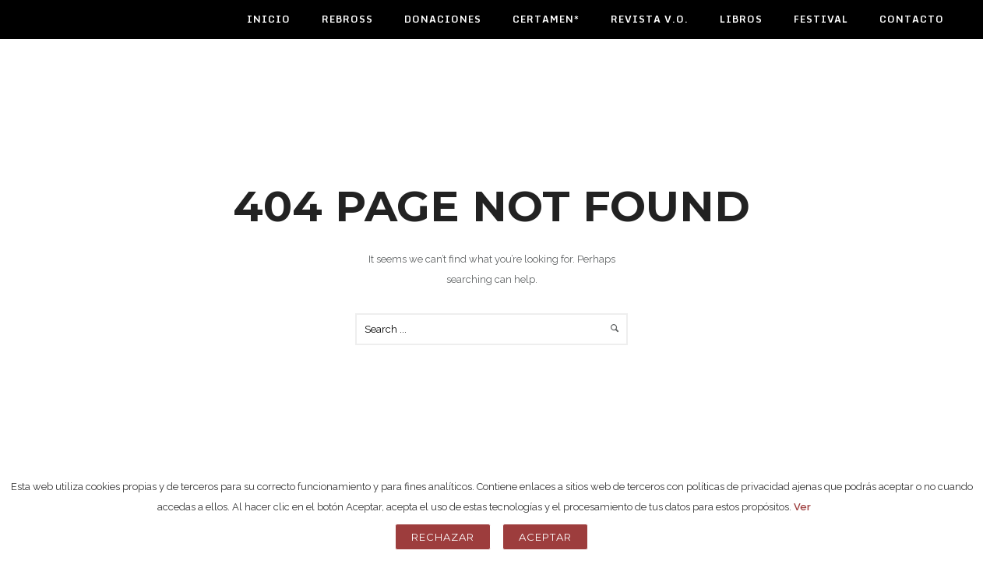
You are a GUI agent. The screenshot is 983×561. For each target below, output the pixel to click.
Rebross (347, 19)
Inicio (269, 19)
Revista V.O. (650, 19)
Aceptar (545, 537)
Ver (802, 507)
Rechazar (442, 537)
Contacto (911, 19)
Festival (821, 19)
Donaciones (442, 19)
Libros (741, 19)
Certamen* (546, 19)
